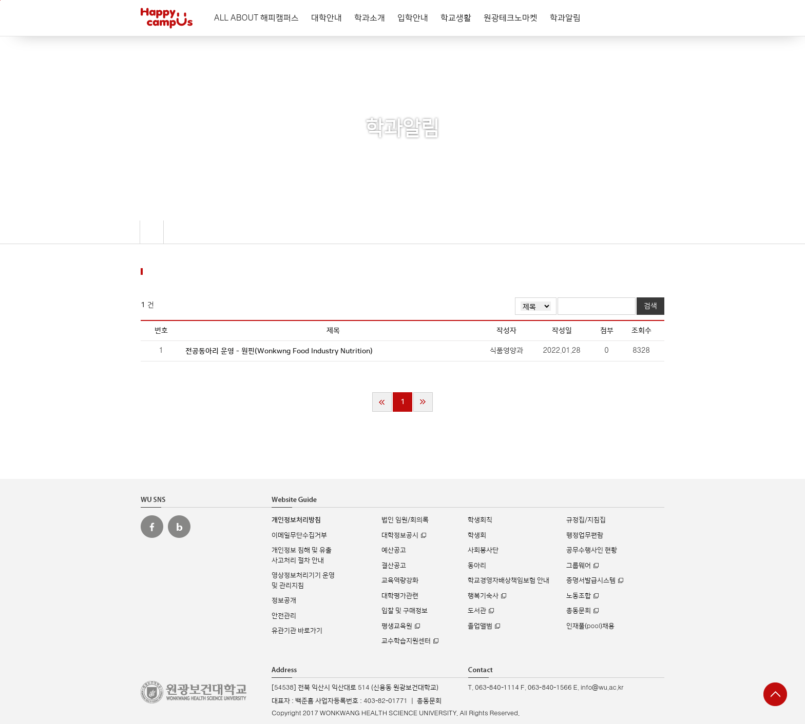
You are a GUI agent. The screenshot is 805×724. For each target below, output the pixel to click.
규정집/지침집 (586, 520)
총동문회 (578, 610)
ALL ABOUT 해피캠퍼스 (256, 18)
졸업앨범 (480, 626)
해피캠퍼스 (167, 18)
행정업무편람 (584, 535)
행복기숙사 (483, 595)
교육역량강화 (399, 580)
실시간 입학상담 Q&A (773, 644)
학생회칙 (480, 520)
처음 (382, 402)
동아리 (477, 565)
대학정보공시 (399, 535)
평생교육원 (396, 626)
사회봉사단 (483, 550)
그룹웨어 (578, 565)
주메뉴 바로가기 (0, 0)
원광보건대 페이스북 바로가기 (152, 526)
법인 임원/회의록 (405, 520)
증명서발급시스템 (591, 580)
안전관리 (284, 615)
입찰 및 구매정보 (404, 610)
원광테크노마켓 (511, 18)
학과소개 (369, 18)
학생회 (477, 535)
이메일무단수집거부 (299, 535)
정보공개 (284, 600)
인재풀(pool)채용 (590, 626)
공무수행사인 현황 (591, 550)
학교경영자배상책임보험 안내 (508, 580)
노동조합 (578, 595)
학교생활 (455, 18)
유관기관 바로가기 (297, 630)
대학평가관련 (399, 595)
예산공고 (393, 550)
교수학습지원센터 (406, 641)
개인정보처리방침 (296, 520)
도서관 (477, 610)
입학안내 (412, 18)
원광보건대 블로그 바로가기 (179, 526)
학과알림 (565, 18)
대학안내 (326, 18)
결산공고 (393, 565)
